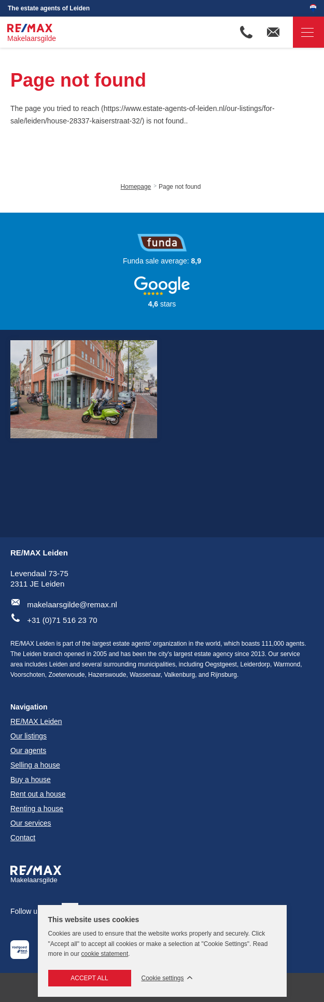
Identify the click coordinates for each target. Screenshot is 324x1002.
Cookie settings (163, 978)
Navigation (303, 32)
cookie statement (105, 953)
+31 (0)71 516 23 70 (62, 620)
